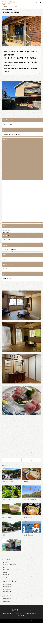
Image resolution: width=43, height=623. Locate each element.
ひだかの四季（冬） (7, 591)
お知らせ (5, 572)
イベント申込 (6, 569)
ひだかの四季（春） (7, 584)
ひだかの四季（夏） (7, 586)
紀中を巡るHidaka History (21, 610)
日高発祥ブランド (7, 598)
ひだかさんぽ (6, 574)
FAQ (4, 613)
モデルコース (6, 562)
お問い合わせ (21, 615)
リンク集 (9, 613)
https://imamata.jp (8, 268)
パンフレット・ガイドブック (9, 564)
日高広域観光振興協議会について (31, 613)
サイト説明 (5, 577)
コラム (4, 567)
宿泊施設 (9, 9)
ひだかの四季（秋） (7, 589)
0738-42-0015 (6, 239)
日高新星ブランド (7, 601)
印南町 (4, 9)
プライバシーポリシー (17, 613)
